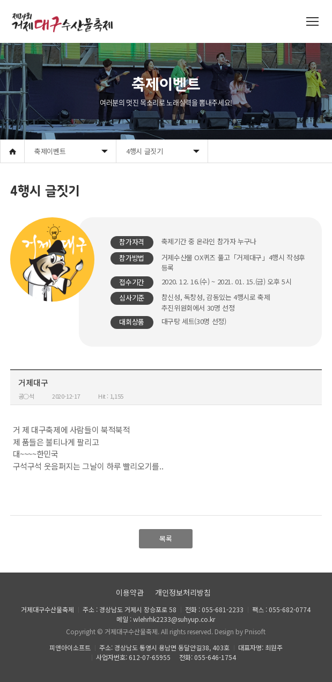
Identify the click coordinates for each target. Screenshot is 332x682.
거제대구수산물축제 (131, 631)
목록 (165, 538)
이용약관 (130, 592)
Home (12, 151)
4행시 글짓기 (144, 151)
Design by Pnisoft (240, 631)
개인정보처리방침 (183, 592)
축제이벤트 (49, 151)
